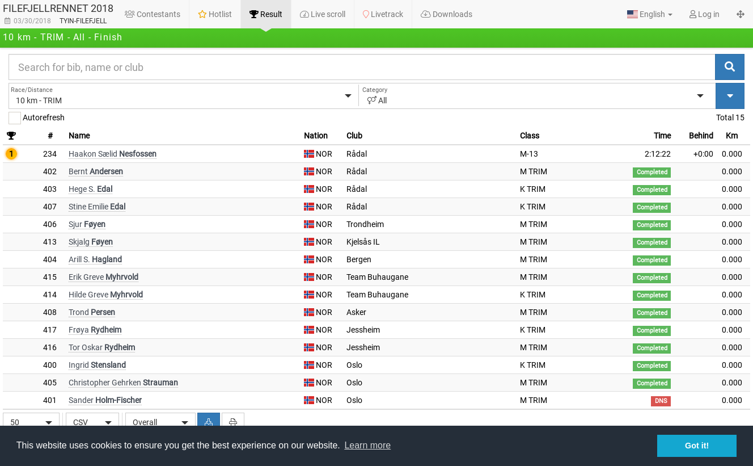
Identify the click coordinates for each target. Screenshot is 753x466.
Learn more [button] (367, 445)
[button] (650, 14)
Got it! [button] (697, 445)
